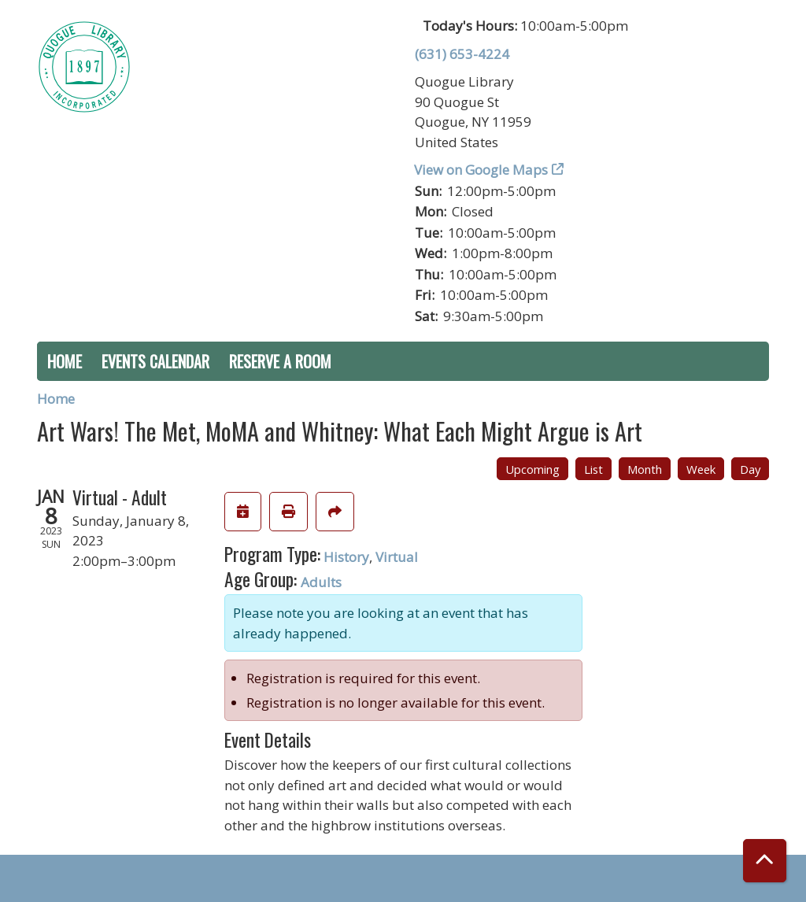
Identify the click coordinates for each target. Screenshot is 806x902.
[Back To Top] (764, 860)
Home (64, 361)
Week (700, 469)
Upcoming (532, 469)
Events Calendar (155, 361)
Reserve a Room (280, 361)
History (346, 557)
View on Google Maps (481, 170)
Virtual (396, 557)
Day (750, 469)
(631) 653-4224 (462, 54)
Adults (321, 582)
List (593, 469)
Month (644, 469)
